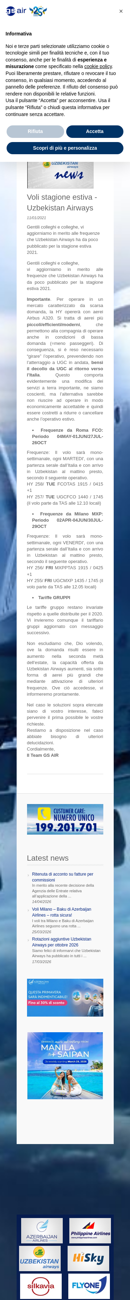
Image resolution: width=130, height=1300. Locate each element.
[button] (121, 11)
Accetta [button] (95, 131)
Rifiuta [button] (35, 131)
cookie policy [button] (98, 66)
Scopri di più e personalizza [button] (65, 148)
